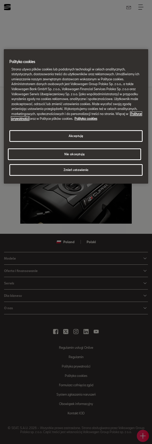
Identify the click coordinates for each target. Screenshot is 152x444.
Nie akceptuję (74, 154)
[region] (76, 116)
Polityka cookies (85, 118)
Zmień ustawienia (76, 169)
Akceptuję (76, 136)
